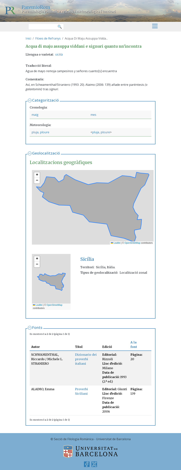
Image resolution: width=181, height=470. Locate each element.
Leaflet (115, 243)
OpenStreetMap (132, 243)
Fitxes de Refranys (48, 38)
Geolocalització (46, 153)
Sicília (87, 259)
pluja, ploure (40, 132)
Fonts (37, 327)
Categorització (45, 100)
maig (35, 115)
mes (93, 115)
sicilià (59, 54)
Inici (28, 38)
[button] (37, 175)
